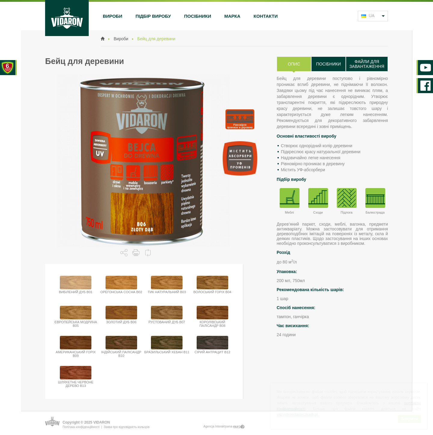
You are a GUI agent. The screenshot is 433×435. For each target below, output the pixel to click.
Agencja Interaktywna (224, 427)
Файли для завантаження (366, 64)
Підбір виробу (153, 16)
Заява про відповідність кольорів (126, 427)
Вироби (112, 16)
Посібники (197, 16)
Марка (232, 16)
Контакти (265, 16)
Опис (294, 64)
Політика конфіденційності (81, 427)
